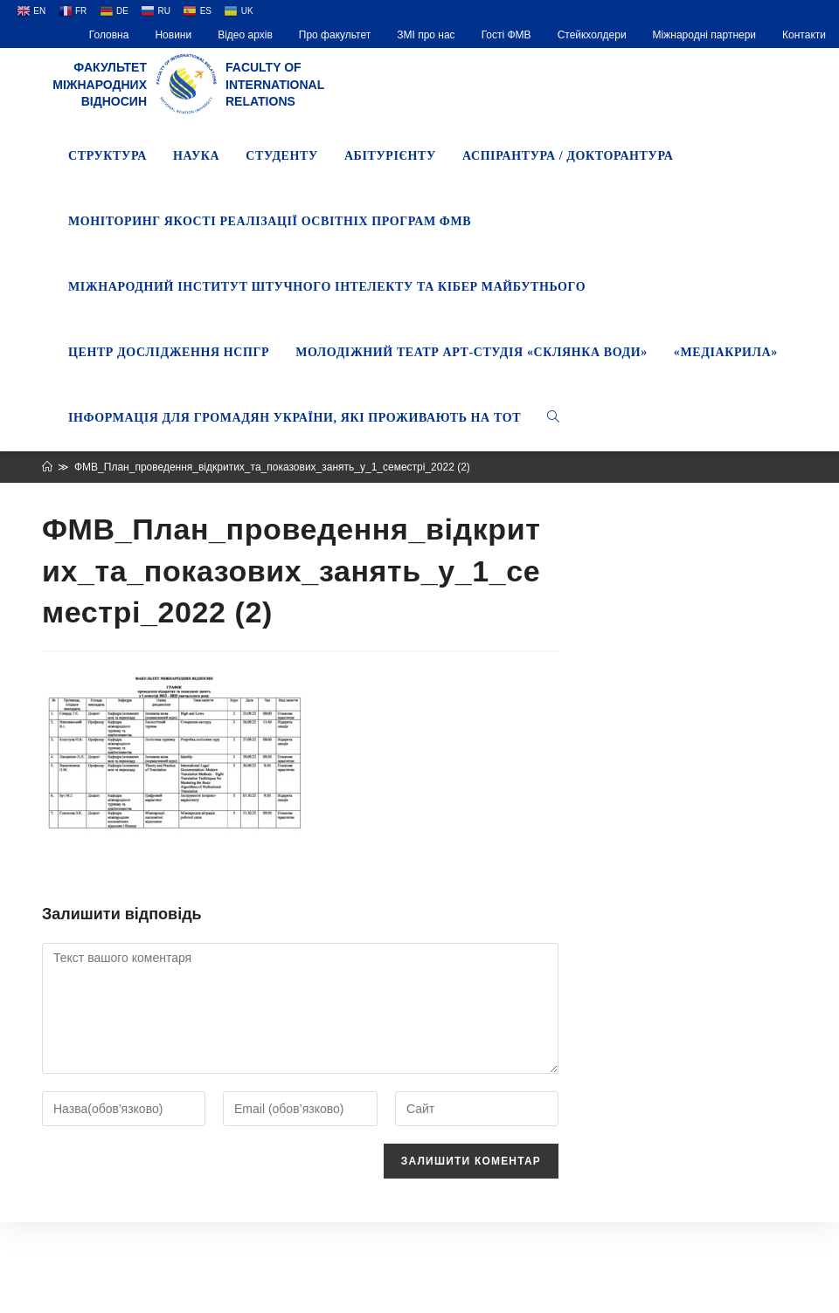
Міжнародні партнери (704, 35)
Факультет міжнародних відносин (99, 84)
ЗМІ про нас (425, 35)
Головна (109, 35)
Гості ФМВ (506, 35)
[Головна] (47, 467)
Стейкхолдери (592, 35)
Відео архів (245, 35)
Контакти (804, 35)
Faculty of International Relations (274, 84)
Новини (173, 35)
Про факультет (335, 35)
